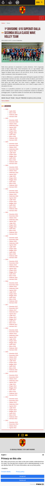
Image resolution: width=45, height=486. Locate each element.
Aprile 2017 (12, 321)
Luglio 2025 (12, 129)
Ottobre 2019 (13, 265)
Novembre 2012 (13, 424)
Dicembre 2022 (13, 190)
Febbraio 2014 (13, 393)
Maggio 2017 (13, 319)
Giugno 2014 (12, 386)
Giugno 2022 (12, 201)
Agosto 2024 (12, 151)
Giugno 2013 (12, 409)
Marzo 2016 (12, 346)
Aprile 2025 (12, 134)
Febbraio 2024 (13, 161)
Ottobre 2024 (13, 147)
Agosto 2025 (12, 127)
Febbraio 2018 (13, 301)
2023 (6, 165)
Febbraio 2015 (13, 369)
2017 (6, 304)
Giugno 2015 (12, 362)
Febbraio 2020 (13, 256)
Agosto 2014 (12, 382)
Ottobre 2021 (13, 218)
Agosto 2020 (12, 245)
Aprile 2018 (12, 297)
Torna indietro (5, 100)
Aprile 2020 (12, 252)
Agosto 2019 (12, 268)
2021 (6, 212)
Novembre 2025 (13, 122)
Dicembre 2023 (13, 167)
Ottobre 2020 (13, 241)
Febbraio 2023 (13, 185)
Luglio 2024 (12, 152)
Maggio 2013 (13, 411)
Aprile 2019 (12, 274)
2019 (6, 259)
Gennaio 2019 (13, 279)
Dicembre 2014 (13, 375)
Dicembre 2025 (13, 120)
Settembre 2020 (13, 243)
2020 (6, 236)
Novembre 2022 (13, 192)
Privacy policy (20, 471)
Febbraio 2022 (13, 208)
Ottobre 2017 (13, 310)
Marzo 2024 (12, 160)
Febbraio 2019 (13, 277)
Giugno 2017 (12, 317)
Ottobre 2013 (13, 402)
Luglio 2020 (12, 246)
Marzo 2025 (12, 136)
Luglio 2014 (12, 384)
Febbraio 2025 (13, 138)
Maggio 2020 (13, 250)
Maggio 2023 (13, 180)
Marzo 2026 (12, 113)
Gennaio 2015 (13, 371)
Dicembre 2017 (13, 306)
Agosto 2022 (12, 198)
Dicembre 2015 (13, 353)
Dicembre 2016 (13, 330)
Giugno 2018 (12, 294)
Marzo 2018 (12, 299)
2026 (6, 109)
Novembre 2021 (13, 216)
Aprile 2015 (12, 366)
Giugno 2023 (12, 178)
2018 (6, 281)
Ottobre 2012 (13, 426)
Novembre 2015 (13, 355)
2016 (6, 328)
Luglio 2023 (12, 176)
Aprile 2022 (12, 205)
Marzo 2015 (12, 368)
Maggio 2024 (13, 156)
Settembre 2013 (13, 404)
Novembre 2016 (13, 331)
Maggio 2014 (13, 388)
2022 (6, 189)
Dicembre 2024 (13, 143)
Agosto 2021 (12, 221)
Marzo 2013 (12, 415)
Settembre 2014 (13, 380)
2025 (6, 118)
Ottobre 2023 (13, 170)
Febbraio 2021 (13, 232)
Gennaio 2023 (13, 187)
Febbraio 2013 (13, 417)
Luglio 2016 (12, 339)
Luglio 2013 (12, 408)
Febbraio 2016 (13, 348)
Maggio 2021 (13, 227)
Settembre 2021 (13, 219)
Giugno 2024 (12, 154)
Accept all (23, 476)
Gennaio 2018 (13, 303)
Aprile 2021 (12, 228)
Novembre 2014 (13, 377)
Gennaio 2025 (13, 140)
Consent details (6, 471)
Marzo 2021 (12, 230)
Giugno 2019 (12, 270)
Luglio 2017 (12, 315)
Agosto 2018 (12, 290)
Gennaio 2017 (13, 326)
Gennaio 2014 (13, 395)
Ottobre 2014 (13, 379)
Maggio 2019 (13, 272)
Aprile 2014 (12, 389)
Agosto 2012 (12, 427)
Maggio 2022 (13, 203)
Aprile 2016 (12, 344)
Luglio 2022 (12, 199)
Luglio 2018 (12, 292)
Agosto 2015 (12, 359)
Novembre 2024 (13, 145)
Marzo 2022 (12, 207)
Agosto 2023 (12, 174)
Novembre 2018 (13, 284)
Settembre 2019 (13, 266)
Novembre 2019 (13, 263)
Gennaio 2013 (13, 418)
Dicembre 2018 (13, 283)
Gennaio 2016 (13, 350)
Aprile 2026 (12, 111)
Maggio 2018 (13, 295)
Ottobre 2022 (13, 194)
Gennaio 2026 (13, 116)
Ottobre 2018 (13, 286)
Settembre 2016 (13, 335)
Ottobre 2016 (13, 333)
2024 (6, 142)
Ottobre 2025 (13, 123)
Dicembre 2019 (13, 261)
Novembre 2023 (13, 169)
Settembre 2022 (13, 196)
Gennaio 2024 (13, 163)
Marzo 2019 (12, 275)
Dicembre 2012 (13, 422)
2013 (6, 397)
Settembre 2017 (13, 312)
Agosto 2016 (12, 337)
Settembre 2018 (13, 288)
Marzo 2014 (12, 391)
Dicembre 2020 (13, 237)
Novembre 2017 (13, 308)
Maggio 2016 (13, 342)
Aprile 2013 (12, 413)
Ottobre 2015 (13, 357)
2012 (6, 420)
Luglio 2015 (12, 360)
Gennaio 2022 (13, 210)
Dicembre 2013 (13, 398)
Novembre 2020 (13, 239)
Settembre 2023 (13, 172)
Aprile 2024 (12, 158)
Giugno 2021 (12, 225)
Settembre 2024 (13, 149)
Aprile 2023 (12, 181)
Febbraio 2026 (13, 114)
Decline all (22, 480)
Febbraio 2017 (13, 324)
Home (3, 23)
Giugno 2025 (12, 131)
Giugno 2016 (12, 341)
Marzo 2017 (12, 323)
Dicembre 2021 (13, 214)
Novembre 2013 (13, 400)
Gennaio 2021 (13, 234)
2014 (6, 373)
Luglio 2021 (12, 223)
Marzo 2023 (12, 183)
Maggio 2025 (13, 133)
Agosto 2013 (12, 406)
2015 (6, 351)
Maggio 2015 (13, 364)
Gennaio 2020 (13, 257)
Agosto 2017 (12, 313)
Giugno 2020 (12, 248)
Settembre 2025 (13, 125)
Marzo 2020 (12, 254)
